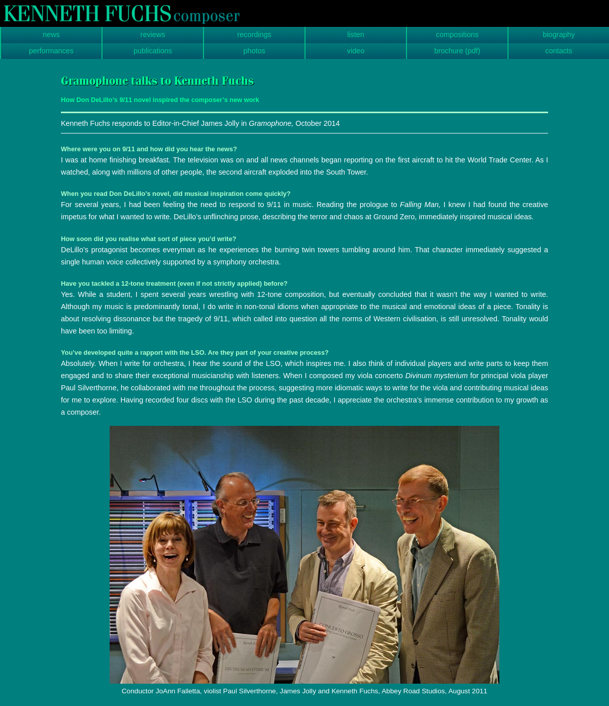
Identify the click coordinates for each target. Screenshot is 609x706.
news (51, 34)
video (355, 51)
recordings (254, 34)
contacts (558, 51)
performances (51, 51)
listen (355, 34)
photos (254, 51)
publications (152, 51)
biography (558, 34)
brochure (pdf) (457, 51)
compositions (457, 34)
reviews (153, 34)
